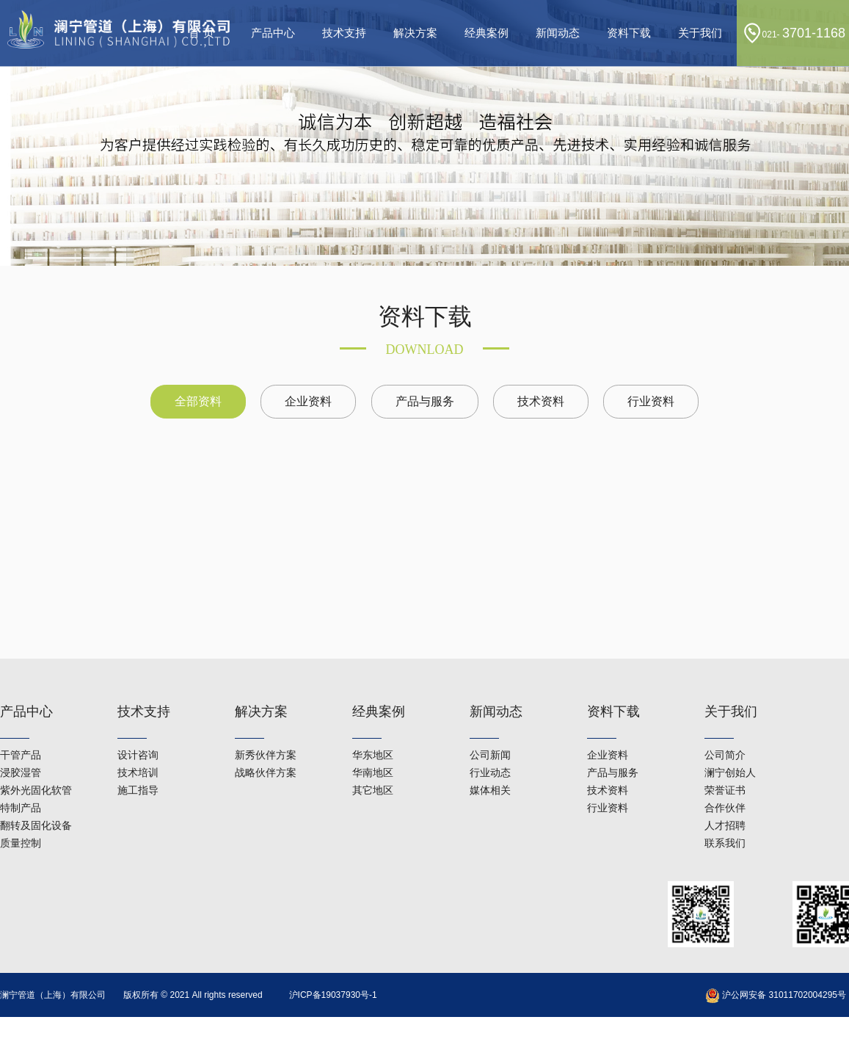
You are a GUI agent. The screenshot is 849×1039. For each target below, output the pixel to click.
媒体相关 (490, 768)
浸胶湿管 (20, 750)
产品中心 (273, 32)
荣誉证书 (725, 768)
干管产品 (20, 733)
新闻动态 (558, 32)
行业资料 (650, 401)
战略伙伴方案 (265, 750)
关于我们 (700, 32)
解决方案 (415, 32)
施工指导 (137, 768)
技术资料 (540, 401)
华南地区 (372, 750)
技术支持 (344, 32)
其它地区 (372, 768)
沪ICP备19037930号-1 (333, 995)
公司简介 (725, 733)
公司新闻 (490, 733)
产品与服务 (425, 401)
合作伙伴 (725, 786)
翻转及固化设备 (36, 803)
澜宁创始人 (730, 750)
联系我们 (725, 821)
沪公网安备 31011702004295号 (775, 995)
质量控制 (20, 821)
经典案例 (486, 32)
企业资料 (308, 401)
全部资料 (198, 401)
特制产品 (20, 786)
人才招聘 (725, 803)
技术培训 (137, 750)
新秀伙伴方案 (265, 733)
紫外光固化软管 (36, 768)
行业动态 (490, 750)
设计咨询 (137, 733)
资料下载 (629, 32)
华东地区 (372, 733)
